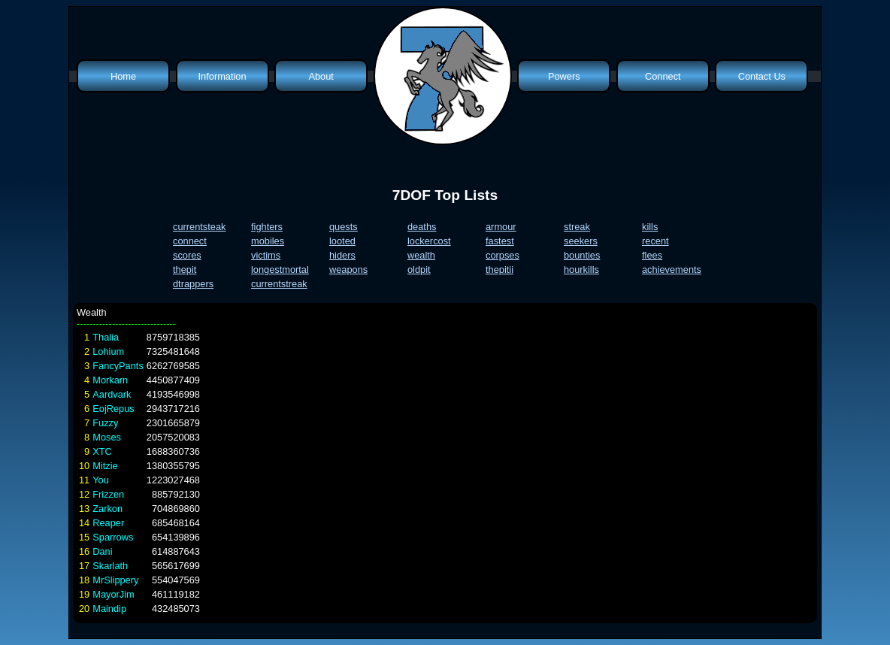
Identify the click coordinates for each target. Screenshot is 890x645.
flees (652, 255)
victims (265, 255)
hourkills (581, 269)
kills (650, 226)
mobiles (267, 241)
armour (501, 226)
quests (343, 226)
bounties (582, 255)
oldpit (419, 269)
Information (222, 76)
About (320, 76)
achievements (671, 269)
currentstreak (279, 283)
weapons (348, 269)
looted (342, 241)
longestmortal (280, 269)
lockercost (429, 241)
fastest (500, 241)
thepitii (499, 269)
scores (187, 255)
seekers (581, 241)
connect (190, 241)
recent (655, 241)
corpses (502, 255)
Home (123, 76)
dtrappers (193, 283)
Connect (663, 76)
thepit (184, 269)
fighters (267, 226)
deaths (421, 226)
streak (577, 226)
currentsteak (199, 226)
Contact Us (762, 76)
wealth (421, 255)
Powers (564, 76)
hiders (342, 255)
